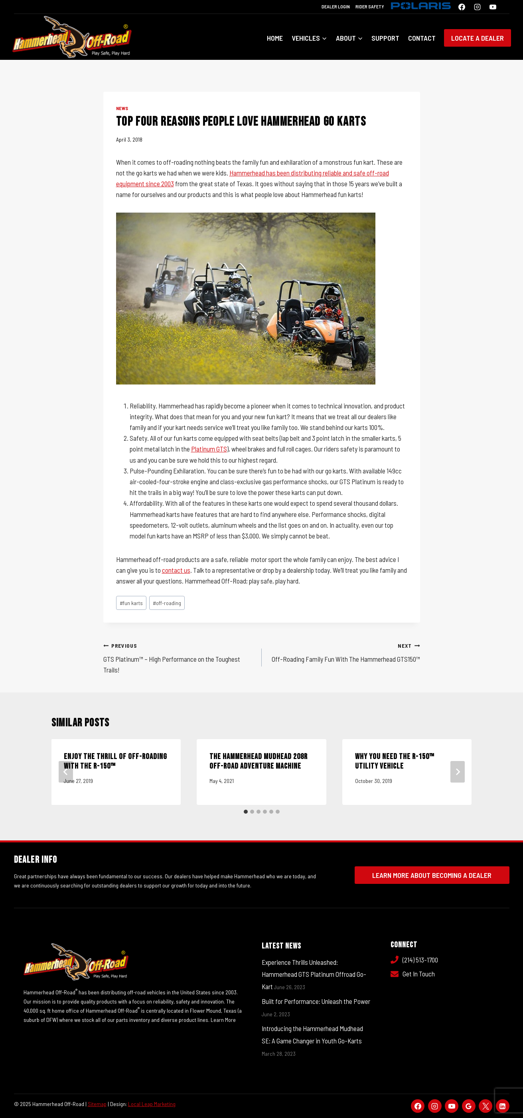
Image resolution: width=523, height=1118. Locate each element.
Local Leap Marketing (152, 1103)
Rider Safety (369, 6)
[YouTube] (493, 7)
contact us (176, 570)
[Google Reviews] (469, 1106)
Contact (422, 38)
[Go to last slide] (66, 772)
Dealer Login (336, 6)
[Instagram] (477, 7)
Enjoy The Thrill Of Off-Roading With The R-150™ (116, 761)
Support (385, 38)
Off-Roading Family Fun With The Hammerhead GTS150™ (344, 651)
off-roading (167, 602)
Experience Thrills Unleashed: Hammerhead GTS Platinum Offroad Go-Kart (314, 974)
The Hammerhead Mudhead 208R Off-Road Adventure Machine (258, 761)
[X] (485, 1106)
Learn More (223, 1019)
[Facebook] (461, 7)
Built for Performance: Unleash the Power (316, 1001)
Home (275, 38)
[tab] (246, 812)
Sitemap (97, 1103)
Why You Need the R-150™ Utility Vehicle (394, 761)
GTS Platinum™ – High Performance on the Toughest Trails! (179, 657)
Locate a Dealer (477, 38)
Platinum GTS (209, 449)
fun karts (131, 602)
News (122, 108)
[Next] (457, 772)
